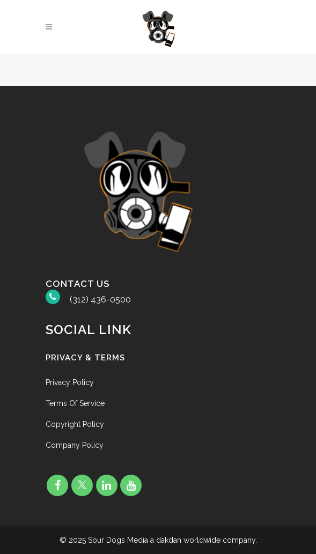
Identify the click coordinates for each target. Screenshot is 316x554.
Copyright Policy (75, 424)
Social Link (88, 329)
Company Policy (75, 445)
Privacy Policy (70, 382)
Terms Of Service (75, 403)
